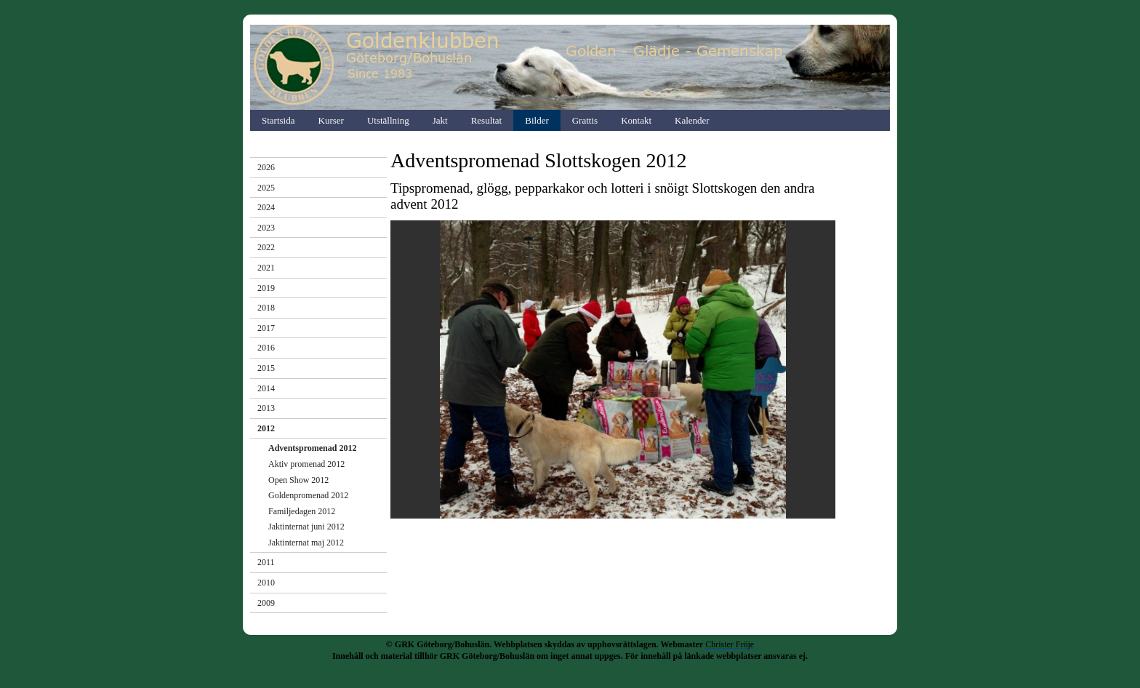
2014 (266, 388)
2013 (266, 408)
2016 (266, 348)
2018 (266, 308)
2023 (266, 228)
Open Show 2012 (298, 480)
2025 (266, 188)
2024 (266, 207)
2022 (266, 247)
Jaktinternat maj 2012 (306, 542)
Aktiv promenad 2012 (306, 464)
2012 (266, 428)
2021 (266, 268)
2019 (266, 288)
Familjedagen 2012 (301, 511)
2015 (266, 368)
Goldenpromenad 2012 (308, 495)
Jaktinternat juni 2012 (306, 526)
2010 (266, 582)
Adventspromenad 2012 (312, 448)
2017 (266, 328)
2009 (266, 603)
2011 (266, 562)
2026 (266, 167)
